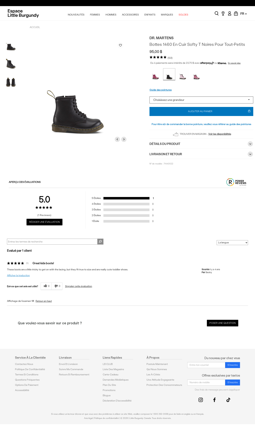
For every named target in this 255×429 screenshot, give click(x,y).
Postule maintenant (157, 364)
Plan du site (109, 385)
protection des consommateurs (164, 385)
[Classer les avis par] (232, 242)
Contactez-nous (24, 364)
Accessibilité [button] (22, 390)
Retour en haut (44, 301)
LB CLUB (108, 364)
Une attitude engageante (160, 379)
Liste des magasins (113, 369)
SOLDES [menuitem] (183, 14)
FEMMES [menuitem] (95, 14)
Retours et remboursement (74, 374)
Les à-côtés (153, 374)
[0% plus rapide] (56, 286)
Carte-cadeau (110, 374)
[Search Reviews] (55, 242)
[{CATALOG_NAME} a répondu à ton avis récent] (46, 286)
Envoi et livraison (68, 364)
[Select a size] (201, 99)
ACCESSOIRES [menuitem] (130, 14)
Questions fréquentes (27, 379)
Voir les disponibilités (219, 134)
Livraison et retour (201, 154)
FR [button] (243, 14)
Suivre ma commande (71, 369)
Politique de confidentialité (30, 369)
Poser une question (222, 323)
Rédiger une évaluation (44, 222)
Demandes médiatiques (116, 379)
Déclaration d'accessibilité (117, 400)
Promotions (109, 390)
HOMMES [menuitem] (111, 14)
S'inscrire (232, 365)
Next (124, 139)
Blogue (107, 395)
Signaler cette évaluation (78, 286)
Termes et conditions (26, 374)
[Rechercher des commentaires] (100, 242)
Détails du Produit (201, 144)
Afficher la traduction (18, 275)
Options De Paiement (26, 385)
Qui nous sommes (157, 369)
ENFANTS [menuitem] (149, 14)
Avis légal (88, 418)
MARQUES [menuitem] (167, 14)
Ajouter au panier (219, 111)
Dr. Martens (161, 38)
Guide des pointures (160, 89)
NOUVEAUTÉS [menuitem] (76, 14)
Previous (117, 139)
